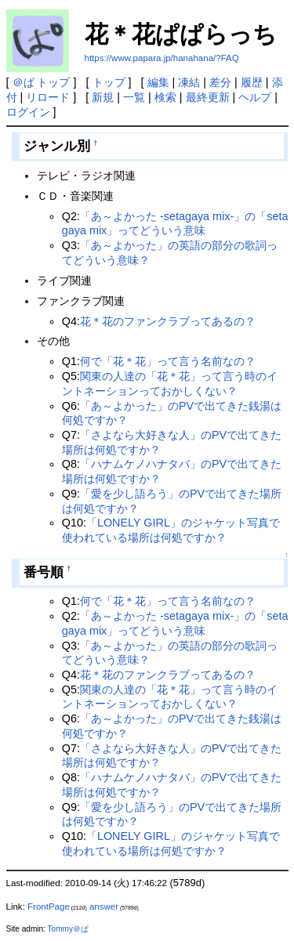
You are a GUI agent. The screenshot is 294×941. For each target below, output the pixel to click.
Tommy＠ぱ (68, 929)
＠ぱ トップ (42, 82)
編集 (158, 82)
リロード (48, 97)
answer (103, 906)
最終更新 (208, 97)
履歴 (252, 82)
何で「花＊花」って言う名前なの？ (168, 361)
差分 (220, 82)
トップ (109, 82)
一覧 (134, 97)
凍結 (189, 82)
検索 (165, 97)
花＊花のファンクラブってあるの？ (168, 321)
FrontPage (48, 906)
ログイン (28, 112)
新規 (103, 97)
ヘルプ (254, 97)
